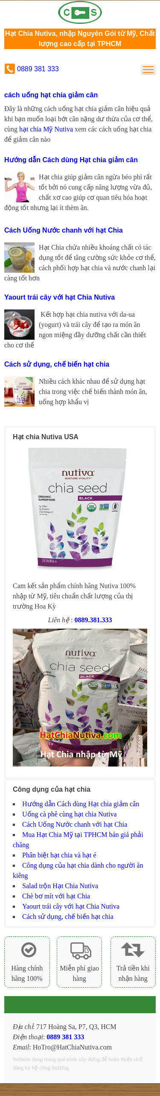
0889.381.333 (93, 620)
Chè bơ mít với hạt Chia (56, 896)
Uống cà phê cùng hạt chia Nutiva (69, 814)
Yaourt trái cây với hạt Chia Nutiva (59, 297)
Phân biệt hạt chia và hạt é (59, 855)
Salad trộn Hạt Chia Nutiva (60, 885)
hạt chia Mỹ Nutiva (46, 129)
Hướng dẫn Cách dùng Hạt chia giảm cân (71, 159)
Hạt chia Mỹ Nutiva (80, 12)
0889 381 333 (38, 69)
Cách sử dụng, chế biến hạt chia (56, 364)
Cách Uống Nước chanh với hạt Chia (63, 230)
